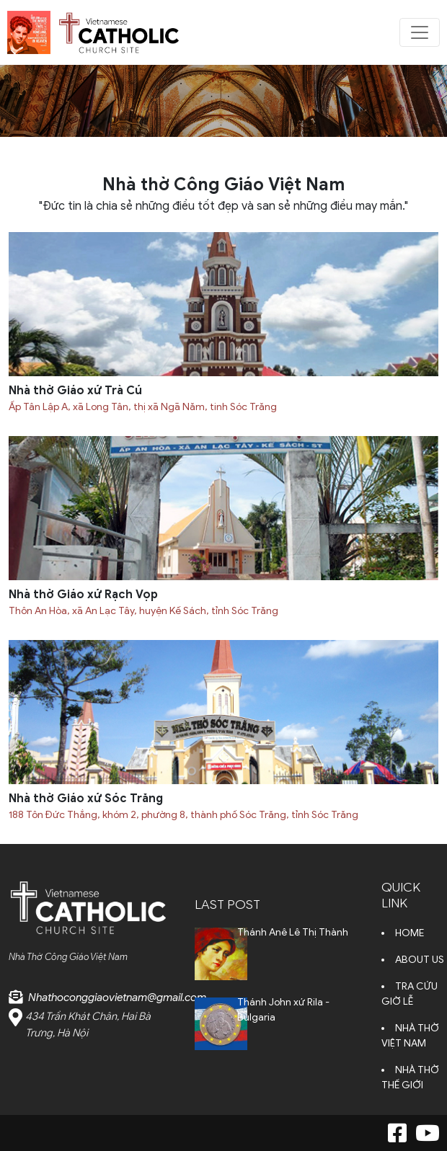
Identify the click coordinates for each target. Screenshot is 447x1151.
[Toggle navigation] (419, 32)
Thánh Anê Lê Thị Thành (292, 932)
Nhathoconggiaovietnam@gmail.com (117, 997)
